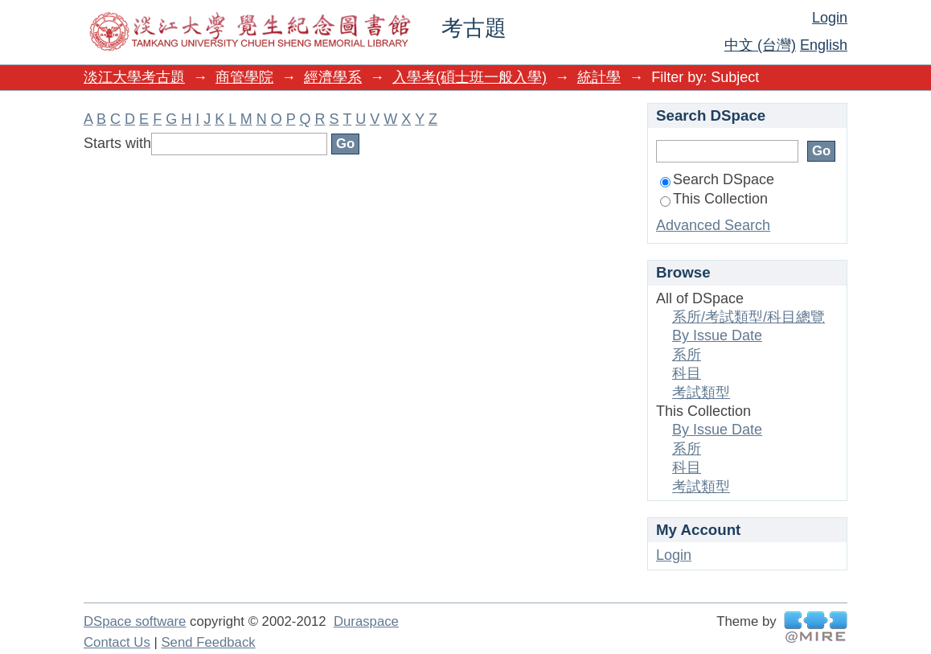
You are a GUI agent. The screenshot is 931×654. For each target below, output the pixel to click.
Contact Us (117, 642)
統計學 (599, 77)
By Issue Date (717, 335)
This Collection (714, 199)
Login (829, 18)
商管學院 (244, 77)
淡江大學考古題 (134, 77)
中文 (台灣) (760, 45)
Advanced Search (713, 225)
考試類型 (701, 393)
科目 (686, 373)
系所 (686, 355)
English (823, 45)
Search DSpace (717, 179)
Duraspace (366, 621)
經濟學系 (333, 77)
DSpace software (135, 621)
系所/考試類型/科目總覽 (748, 317)
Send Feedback (208, 642)
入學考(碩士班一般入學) (469, 77)
